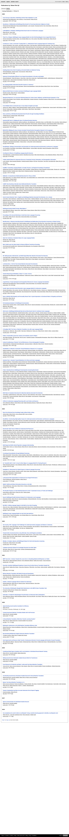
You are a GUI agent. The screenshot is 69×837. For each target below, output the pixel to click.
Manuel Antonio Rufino (20, 48)
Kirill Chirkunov (59, 107)
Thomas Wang (15, 454)
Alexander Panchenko (37, 125)
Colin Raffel (5, 458)
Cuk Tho (57, 437)
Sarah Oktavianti (40, 420)
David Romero (6, 371)
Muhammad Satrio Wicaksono (52, 432)
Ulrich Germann (62, 683)
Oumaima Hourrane (54, 136)
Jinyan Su (14, 200)
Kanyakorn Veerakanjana (54, 51)
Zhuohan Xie (56, 169)
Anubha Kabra (6, 446)
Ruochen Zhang (15, 38)
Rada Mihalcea (6, 179)
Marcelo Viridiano (45, 376)
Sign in (64, 1)
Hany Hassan (24, 666)
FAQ (30, 835)
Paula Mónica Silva (49, 373)
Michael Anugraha (32, 56)
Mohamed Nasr (46, 107)
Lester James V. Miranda (33, 312)
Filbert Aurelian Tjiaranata (8, 58)
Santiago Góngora (32, 371)
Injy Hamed (8, 192)
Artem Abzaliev (29, 378)
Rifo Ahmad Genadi (24, 60)
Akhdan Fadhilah (57, 312)
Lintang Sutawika (20, 304)
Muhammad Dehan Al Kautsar (29, 319)
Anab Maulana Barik (7, 60)
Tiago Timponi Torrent (51, 190)
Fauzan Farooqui (9, 189)
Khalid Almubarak (35, 456)
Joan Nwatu (16, 374)
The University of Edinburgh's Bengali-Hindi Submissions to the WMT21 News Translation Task (25, 588)
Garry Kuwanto (41, 226)
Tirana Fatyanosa (11, 438)
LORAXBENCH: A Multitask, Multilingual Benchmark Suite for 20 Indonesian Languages (23, 30)
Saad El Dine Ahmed (55, 265)
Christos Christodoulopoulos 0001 (31, 485)
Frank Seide (56, 683)
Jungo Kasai (5, 508)
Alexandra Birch (30, 685)
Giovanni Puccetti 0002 (61, 198)
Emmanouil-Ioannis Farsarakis (59, 627)
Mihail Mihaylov (24, 379)
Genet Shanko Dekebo (59, 352)
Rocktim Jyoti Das (31, 107)
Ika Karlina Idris (52, 161)
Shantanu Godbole (17, 109)
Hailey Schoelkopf (7, 456)
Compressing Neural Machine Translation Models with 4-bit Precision (19, 612)
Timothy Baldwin (21, 92)
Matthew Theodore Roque (14, 53)
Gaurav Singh (17, 549)
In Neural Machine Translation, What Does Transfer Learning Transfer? (19, 619)
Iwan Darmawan (19, 86)
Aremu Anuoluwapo (51, 446)
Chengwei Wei (40, 60)
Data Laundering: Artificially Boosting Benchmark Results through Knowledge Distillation (23, 113)
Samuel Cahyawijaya (7, 38)
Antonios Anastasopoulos (8, 472)
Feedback (34, 835)
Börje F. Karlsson (49, 65)
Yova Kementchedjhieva (15, 379)
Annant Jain (34, 78)
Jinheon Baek (12, 187)
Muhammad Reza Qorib (30, 46)
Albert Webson (56, 456)
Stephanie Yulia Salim (21, 231)
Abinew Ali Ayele (23, 125)
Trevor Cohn (12, 32)
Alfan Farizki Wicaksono (39, 154)
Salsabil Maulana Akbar (52, 290)
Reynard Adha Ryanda (62, 317)
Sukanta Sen (24, 589)
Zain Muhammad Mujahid (8, 268)
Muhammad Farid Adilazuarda (9, 19)
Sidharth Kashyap (16, 576)
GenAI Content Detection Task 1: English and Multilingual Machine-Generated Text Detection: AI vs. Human (27, 197)
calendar (13, 1)
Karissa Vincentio (24, 53)
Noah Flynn (55, 319)
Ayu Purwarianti (6, 148)
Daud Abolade (11, 226)
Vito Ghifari (19, 437)
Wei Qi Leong (54, 321)
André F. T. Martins (22, 685)
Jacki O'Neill (50, 275)
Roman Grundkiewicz (25, 576)
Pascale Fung (63, 291)
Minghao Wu (5, 239)
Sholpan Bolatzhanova (16, 185)
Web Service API (21, 835)
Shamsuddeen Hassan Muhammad (10, 122)
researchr (3, 1)
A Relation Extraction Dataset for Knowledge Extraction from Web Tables (19, 547)
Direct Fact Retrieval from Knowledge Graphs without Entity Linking (18, 412)
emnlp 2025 (5, 20)
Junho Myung (32, 228)
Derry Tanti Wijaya (47, 25)
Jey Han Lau (22, 528)
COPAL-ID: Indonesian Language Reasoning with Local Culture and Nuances (20, 401)
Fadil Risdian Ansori (42, 58)
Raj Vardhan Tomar (12, 202)
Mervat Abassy (26, 200)
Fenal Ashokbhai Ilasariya (41, 56)
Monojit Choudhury (49, 343)
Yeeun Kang (23, 78)
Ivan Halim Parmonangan (31, 317)
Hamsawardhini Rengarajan (41, 337)
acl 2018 (4, 687)
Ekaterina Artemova (7, 200)
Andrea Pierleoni (42, 485)
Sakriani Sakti (58, 438)
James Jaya (37, 316)
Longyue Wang (55, 330)
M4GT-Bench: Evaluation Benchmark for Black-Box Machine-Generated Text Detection (23, 393)
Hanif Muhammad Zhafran (48, 55)
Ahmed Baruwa (12, 508)
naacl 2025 (5, 40)
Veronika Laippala (7, 534)
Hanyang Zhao (48, 226)
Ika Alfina (11, 433)
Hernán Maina (13, 376)
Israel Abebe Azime (32, 379)
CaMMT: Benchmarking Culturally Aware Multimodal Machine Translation (19, 184)
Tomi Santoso (57, 567)
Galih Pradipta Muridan (41, 422)
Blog (27, 835)
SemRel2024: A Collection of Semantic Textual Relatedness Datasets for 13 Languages (23, 348)
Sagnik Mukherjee (20, 275)
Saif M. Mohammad (53, 125)
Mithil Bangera (22, 55)
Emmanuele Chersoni (19, 226)
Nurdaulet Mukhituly (18, 169)
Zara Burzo (14, 378)
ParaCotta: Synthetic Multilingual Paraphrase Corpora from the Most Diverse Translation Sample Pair (26, 565)
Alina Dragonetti (24, 386)
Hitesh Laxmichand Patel (58, 46)
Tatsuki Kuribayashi (18, 384)
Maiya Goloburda (43, 169)
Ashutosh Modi (57, 275)
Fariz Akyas (40, 161)
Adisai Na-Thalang (45, 50)
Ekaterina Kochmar (29, 171)
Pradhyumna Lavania (29, 275)
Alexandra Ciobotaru (13, 136)
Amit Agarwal (39, 46)
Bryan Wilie (50, 224)
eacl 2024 (5, 260)
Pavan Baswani (21, 352)
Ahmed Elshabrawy (7, 71)
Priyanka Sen (6, 542)
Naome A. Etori (60, 379)
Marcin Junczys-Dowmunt (15, 666)
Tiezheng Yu (14, 437)
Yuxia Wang (62, 169)
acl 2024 (4, 293)
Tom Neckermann (49, 683)
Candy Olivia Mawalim (58, 224)
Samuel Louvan (21, 583)
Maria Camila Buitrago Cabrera (34, 381)
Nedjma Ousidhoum (23, 122)
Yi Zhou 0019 (45, 125)
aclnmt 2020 (5, 615)
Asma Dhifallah (42, 534)
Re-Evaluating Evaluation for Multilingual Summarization (16, 303)
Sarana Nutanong (6, 100)
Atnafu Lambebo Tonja (16, 192)
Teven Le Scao (43, 454)
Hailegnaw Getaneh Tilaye (8, 355)
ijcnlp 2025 (5, 156)
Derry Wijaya (5, 216)
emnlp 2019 (5, 654)
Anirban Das (31, 224)
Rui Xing (41, 198)
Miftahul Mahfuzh (26, 148)
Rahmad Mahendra (23, 138)
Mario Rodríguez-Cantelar (17, 383)
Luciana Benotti (59, 374)
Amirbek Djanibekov (46, 321)
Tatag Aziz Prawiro (19, 641)
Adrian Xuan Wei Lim (30, 55)
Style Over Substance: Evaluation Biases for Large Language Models (19, 237)
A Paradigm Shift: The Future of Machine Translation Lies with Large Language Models (23, 329)
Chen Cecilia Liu (19, 19)
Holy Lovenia (34, 38)
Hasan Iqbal (64, 267)
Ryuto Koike (37, 202)
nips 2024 (5, 389)
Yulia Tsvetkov (63, 471)
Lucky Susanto (31, 25)
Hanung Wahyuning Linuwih (24, 422)
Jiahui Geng (15, 189)
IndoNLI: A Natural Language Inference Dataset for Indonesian (17, 581)
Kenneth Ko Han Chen (58, 60)
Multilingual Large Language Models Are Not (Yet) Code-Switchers (18, 513)
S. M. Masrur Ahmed (15, 177)
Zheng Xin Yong (47, 324)
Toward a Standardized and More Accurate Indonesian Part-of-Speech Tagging (21, 690)
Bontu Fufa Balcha (53, 379)
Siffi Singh (5, 549)
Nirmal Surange (34, 123)
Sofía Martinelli (58, 189)
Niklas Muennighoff (7, 454)
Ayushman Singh (12, 56)
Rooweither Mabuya (14, 138)
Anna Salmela (14, 534)
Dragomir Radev (20, 456)
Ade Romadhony (45, 498)
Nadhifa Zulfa (51, 567)
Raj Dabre (52, 187)
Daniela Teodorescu (42, 123)
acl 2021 (4, 598)
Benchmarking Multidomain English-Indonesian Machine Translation (18, 633)
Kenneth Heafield (31, 575)
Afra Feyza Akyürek (31, 596)
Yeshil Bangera (37, 50)
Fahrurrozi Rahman (30, 583)
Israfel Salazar (37, 190)
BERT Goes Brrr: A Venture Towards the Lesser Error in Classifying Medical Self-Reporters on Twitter (26, 558)
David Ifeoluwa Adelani (52, 123)
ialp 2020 (5, 643)
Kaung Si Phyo (18, 61)
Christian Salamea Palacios (60, 378)
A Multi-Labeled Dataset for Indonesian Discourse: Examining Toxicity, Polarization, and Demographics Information (29, 159)
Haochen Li (50, 56)
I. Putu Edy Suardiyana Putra (16, 714)
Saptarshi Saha (32, 60)
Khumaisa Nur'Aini (39, 25)
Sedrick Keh (19, 324)
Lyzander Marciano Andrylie (17, 154)
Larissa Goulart (49, 534)
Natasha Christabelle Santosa (27, 229)
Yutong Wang (48, 223)
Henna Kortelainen (57, 534)
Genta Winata (41, 471)
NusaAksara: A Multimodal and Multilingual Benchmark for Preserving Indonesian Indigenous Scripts (26, 24)
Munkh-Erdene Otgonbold (34, 374)
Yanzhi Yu (62, 53)
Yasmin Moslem (48, 319)
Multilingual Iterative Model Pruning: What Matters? (14, 208)
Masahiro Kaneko (6, 92)
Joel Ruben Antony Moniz (24, 45)
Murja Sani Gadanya (31, 136)
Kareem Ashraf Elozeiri (35, 200)
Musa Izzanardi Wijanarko (21, 25)
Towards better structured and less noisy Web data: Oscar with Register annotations (22, 532)
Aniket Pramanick (19, 190)
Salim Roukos (25, 109)
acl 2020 (4, 622)
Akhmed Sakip (14, 115)
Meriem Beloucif (63, 122)
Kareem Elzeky (41, 177)
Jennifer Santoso (43, 312)
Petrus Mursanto (26, 714)
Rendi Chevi (26, 79)
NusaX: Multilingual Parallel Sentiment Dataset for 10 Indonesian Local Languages (22, 497)
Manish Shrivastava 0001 (23, 140)
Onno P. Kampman (34, 65)
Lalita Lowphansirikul (25, 99)
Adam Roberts (29, 454)
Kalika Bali (35, 343)
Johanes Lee (16, 321)
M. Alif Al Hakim (12, 63)
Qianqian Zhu (44, 575)
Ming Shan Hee (57, 61)
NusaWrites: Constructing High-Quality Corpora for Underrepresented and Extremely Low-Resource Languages (28, 418)
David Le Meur (10, 374)
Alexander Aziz (23, 265)
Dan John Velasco (16, 60)
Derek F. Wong (48, 330)
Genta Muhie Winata (30, 355)
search (16, 1)
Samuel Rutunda (13, 140)
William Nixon (15, 55)
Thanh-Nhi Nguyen (16, 78)
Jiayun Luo (39, 61)
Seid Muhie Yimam (40, 122)
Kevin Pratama (30, 50)
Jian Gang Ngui (16, 337)
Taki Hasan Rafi (33, 51)
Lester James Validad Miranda (42, 63)
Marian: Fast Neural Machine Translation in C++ (14, 682)
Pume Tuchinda (16, 99)
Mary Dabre (46, 187)
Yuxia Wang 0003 (6, 257)
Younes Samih (53, 107)
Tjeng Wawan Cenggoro (35, 290)
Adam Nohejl (54, 223)
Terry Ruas (45, 131)
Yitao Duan (23, 330)
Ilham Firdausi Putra (22, 322)
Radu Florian (31, 109)
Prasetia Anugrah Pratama (27, 161)
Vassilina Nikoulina (50, 508)
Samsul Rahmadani (27, 433)
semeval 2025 (6, 127)
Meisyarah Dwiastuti (32, 61)
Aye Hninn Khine (38, 55)
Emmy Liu (12, 446)
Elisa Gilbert (40, 38)
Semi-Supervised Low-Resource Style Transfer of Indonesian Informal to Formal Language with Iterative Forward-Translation (31, 640)
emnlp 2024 (5, 270)
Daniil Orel (13, 190)
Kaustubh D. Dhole (58, 433)
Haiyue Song (43, 190)
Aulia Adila (39, 148)
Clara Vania (18, 216)
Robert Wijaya (26, 65)
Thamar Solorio (13, 179)
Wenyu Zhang (46, 317)
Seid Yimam (38, 355)
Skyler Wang (62, 177)
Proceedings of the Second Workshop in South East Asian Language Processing (21, 215)
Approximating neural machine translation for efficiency (16, 606)
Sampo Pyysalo (33, 536)
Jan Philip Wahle (48, 122)
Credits (11, 835)
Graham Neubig (23, 438)
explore (8, 1)
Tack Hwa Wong (33, 45)
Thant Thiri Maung (55, 45)
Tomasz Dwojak (27, 683)
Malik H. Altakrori (12, 107)
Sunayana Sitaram (29, 343)
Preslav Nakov (10, 109)
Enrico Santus (28, 226)
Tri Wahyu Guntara (7, 635)
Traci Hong (45, 161)
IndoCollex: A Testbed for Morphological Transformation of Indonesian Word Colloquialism (24, 594)
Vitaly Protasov (6, 140)
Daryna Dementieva (22, 136)
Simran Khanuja (17, 446)
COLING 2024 (6, 332)
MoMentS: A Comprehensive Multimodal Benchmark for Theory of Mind (19, 175)
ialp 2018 (5, 693)
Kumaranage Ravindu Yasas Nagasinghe (12, 386)
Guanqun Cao (38, 135)
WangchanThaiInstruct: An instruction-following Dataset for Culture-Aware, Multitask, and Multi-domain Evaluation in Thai (31, 97)
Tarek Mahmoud (6, 259)
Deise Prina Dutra (10, 536)
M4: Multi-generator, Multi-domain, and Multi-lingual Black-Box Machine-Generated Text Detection (25, 255)
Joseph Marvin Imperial (47, 46)
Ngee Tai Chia (36, 322)
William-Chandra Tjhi (58, 322)
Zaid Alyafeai (49, 456)
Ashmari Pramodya (38, 224)
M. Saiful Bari (50, 454)
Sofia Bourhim (42, 352)
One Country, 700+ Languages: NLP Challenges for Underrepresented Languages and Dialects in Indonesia (27, 524)
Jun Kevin (20, 65)
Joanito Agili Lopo (14, 316)
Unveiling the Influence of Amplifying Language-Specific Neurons (18, 153)
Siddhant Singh (37, 275)
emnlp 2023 (5, 474)
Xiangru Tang (14, 456)
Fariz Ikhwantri (34, 226)
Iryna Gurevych (27, 19)
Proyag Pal (5, 589)
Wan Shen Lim (11, 61)
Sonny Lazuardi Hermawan (9, 319)
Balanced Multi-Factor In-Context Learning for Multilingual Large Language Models (22, 91)
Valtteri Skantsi (18, 536)
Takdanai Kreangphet (32, 53)
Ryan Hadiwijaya (6, 316)
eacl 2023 (5, 502)
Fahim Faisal (26, 471)
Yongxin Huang (15, 71)
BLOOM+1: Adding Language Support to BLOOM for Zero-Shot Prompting (20, 505)
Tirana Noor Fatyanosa (59, 63)
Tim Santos (24, 61)
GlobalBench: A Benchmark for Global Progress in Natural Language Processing (21, 469)
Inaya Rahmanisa (6, 154)
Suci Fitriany (37, 567)
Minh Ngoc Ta (20, 200)
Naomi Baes (16, 135)
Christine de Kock (6, 123)
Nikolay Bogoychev (16, 575)
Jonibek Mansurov (51, 78)
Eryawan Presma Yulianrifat (20, 58)
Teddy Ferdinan (58, 55)
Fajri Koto (52, 63)
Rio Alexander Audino (54, 229)
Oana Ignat (29, 125)
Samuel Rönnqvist (22, 534)
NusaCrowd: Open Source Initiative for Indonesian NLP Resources (18, 428)
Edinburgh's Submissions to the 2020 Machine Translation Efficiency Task (20, 625)
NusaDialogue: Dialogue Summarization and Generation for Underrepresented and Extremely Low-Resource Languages (30, 146)
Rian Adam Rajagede (39, 48)
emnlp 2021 (5, 585)
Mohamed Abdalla (31, 350)
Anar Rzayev (25, 224)
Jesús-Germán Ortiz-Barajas (16, 79)
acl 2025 (4, 27)
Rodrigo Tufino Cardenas (46, 135)
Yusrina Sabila (34, 148)
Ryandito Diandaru (44, 316)
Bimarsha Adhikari (46, 265)
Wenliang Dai (25, 437)
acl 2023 (4, 415)
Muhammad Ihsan (27, 641)
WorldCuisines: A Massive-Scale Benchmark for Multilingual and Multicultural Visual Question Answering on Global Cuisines (31, 221)
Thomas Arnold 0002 (20, 259)
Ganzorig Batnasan (24, 374)
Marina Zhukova (58, 228)
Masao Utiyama (30, 210)
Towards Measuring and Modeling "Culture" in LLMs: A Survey (17, 273)
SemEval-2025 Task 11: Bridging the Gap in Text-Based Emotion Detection (20, 120)
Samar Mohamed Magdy (21, 107)
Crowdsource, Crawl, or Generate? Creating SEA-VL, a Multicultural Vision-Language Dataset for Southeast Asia (29, 43)
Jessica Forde (6, 304)
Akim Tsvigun (28, 198)
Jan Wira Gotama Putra (23, 228)
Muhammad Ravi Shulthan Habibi (17, 46)
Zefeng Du (12, 330)
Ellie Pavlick (10, 306)
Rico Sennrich (29, 620)
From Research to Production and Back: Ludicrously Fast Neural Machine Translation (22, 664)
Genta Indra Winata (30, 48)
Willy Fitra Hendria (41, 319)
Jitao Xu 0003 (18, 330)
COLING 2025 (6, 110)
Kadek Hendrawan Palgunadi (53, 53)
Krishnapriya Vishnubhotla (20, 355)
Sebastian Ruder (50, 322)
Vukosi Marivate (31, 138)
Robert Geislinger (40, 136)
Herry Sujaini (51, 438)
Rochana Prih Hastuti (7, 55)
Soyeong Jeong (37, 189)
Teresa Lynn (5, 107)
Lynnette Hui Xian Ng (14, 51)
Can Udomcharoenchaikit (32, 58)
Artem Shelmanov (12, 198)
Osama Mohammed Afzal (28, 202)
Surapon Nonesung (34, 99)
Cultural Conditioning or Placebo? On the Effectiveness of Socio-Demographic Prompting (23, 342)
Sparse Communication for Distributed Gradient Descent (16, 701)
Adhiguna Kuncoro (62, 464)
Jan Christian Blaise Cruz (25, 38)
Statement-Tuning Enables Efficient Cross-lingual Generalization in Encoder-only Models (23, 76)
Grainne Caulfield (44, 378)
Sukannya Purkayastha (29, 190)
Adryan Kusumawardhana (29, 86)
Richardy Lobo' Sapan (24, 51)
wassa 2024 (5, 299)
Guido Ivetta (21, 189)
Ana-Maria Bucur (23, 135)
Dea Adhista (12, 148)
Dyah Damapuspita (39, 437)
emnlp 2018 (5, 679)
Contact (7, 835)
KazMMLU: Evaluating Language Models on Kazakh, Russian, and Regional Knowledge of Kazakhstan (26, 167)
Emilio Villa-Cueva (7, 177)
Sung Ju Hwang (28, 414)
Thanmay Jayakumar (29, 189)
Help (15, 835)
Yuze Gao (51, 316)
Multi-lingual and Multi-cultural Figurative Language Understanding (18, 445)
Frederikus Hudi (62, 45)
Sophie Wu (53, 140)
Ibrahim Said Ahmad (25, 123)
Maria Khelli (40, 317)
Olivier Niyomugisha (42, 386)
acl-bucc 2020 (6, 636)
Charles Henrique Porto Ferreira (58, 138)
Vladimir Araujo (16, 125)
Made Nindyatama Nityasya (30, 402)
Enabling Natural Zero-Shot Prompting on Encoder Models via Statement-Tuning (21, 70)
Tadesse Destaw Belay (16, 123)
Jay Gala (49, 386)
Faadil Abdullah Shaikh (42, 78)
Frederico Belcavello (20, 187)
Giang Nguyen (61, 58)
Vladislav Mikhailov (35, 198)
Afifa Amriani (19, 224)
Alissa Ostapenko (33, 471)
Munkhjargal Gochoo (44, 374)
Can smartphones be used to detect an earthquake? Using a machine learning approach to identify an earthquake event (30, 713)
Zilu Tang (35, 161)
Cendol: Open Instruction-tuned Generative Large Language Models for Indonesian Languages (24, 288)
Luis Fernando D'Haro (33, 386)
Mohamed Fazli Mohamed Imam (58, 384)
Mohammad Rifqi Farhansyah (44, 45)
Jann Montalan (63, 314)
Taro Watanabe (18, 233)
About (2, 835)
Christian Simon (6, 51)
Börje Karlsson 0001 (29, 316)
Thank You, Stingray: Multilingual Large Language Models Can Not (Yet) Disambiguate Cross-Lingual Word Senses (29, 37)
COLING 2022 (6, 537)
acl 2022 (4, 529)
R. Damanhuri (23, 321)
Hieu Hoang (34, 683)
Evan (18, 56)
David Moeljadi (58, 422)
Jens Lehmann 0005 (20, 414)
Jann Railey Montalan (7, 337)
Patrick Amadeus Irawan (24, 223)
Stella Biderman (36, 454)
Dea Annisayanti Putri (26, 291)
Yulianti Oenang (35, 433)
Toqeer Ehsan (57, 187)
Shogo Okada (61, 231)
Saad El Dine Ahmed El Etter (46, 200)
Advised (8, 8)
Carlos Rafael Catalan (49, 48)
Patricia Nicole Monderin (55, 50)
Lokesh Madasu (25, 353)
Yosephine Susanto (30, 337)
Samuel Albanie (43, 456)
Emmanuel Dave (61, 290)
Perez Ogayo (59, 446)
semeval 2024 (6, 366)
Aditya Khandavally (33, 384)
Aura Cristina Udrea (33, 140)
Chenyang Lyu (39, 107)
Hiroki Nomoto (46, 38)
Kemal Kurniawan (53, 498)
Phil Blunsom (55, 464)
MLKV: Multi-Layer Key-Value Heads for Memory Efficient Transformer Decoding (21, 244)
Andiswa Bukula (30, 135)
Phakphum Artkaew (42, 53)
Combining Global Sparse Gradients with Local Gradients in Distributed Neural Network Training (25, 651)
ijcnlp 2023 (5, 425)
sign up (8, 719)
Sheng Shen (56, 454)
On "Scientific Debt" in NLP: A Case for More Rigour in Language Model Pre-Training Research (24, 463)
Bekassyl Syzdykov (7, 171)
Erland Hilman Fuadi (19, 402)
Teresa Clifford (36, 378)
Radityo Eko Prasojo (40, 402)
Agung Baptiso (19, 148)
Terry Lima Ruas (55, 122)
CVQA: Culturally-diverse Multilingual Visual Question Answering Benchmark (20, 370)
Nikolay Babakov (9, 135)
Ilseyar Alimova (58, 133)
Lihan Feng (28, 78)
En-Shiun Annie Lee (53, 231)
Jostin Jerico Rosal (14, 65)
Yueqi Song (63, 50)
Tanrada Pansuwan (13, 322)
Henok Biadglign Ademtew (42, 185)
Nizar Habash (37, 109)
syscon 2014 (5, 716)
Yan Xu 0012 (29, 322)
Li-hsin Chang (36, 534)
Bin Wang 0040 (40, 51)
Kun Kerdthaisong (32, 63)
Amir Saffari (18, 542)
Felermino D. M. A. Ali (7, 125)
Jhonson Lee (44, 290)
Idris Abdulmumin (31, 122)
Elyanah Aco (50, 312)
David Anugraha (6, 46)
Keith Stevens (27, 435)
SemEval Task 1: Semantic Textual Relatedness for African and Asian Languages (21, 360)
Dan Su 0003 (21, 435)
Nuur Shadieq (6, 291)
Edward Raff (62, 456)
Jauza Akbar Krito (23, 56)
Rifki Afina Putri (41, 223)
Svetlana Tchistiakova (52, 575)
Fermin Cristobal (48, 177)
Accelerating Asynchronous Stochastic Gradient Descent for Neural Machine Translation (23, 675)
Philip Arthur (31, 567)
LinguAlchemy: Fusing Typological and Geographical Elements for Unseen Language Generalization (26, 281)
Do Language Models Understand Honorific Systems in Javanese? (18, 84)
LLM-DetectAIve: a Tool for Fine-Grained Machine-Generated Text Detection (20, 263)
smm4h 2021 (5, 562)
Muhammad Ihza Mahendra (15, 291)
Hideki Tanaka (24, 210)
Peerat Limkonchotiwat (58, 65)
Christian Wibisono (57, 430)
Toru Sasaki (12, 259)
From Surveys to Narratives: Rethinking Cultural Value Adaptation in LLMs (20, 17)
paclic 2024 (5, 339)
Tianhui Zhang (23, 141)
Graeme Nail (38, 575)
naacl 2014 (5, 404)
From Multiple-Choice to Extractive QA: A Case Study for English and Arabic (20, 105)
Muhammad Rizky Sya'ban (21, 63)
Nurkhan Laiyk (15, 171)
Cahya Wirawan (34, 432)
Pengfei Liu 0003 (19, 471)
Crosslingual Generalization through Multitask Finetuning (16, 453)
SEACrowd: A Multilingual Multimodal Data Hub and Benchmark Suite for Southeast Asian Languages (26, 311)
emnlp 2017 (5, 705)
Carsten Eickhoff (59, 304)
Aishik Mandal (52, 189)
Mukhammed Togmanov (8, 169)
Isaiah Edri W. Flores (47, 60)
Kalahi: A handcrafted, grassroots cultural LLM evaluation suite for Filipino (20, 335)
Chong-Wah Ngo (38, 233)
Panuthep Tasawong (43, 99)
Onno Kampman (21, 314)
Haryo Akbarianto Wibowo (50, 154)
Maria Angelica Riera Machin (48, 228)
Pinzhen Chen (9, 576)
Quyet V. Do (60, 321)
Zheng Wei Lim (45, 189)
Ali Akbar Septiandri (43, 433)
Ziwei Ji (17, 438)
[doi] (15, 20)
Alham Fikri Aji (34, 19)
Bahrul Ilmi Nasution (10, 48)
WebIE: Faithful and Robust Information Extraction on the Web (17, 484)
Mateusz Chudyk (6, 628)
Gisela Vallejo (44, 381)
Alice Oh (32, 233)
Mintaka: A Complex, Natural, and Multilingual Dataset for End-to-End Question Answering (23, 541)
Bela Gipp (47, 136)
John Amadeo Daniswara (58, 56)
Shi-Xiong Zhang (12, 231)
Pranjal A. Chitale (55, 386)
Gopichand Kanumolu (16, 353)
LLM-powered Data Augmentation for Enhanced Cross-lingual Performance (20, 477)
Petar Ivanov (22, 257)
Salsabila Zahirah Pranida (21, 50)
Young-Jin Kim (6, 666)
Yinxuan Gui (35, 231)
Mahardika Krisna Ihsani (52, 58)
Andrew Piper (48, 138)
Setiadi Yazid (33, 714)
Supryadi (46, 51)
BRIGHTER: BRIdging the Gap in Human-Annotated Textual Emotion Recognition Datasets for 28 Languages (28, 130)
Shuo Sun (29, 321)
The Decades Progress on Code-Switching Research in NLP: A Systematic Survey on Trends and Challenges (28, 490)
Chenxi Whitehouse (48, 257)
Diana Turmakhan (26, 169)
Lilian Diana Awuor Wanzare (44, 140)
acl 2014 (4, 357)
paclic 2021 (5, 570)
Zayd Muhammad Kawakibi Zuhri (10, 246)
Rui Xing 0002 (52, 267)
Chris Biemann (35, 352)
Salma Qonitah (44, 567)
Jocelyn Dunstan (57, 373)
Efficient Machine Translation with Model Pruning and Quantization (18, 573)
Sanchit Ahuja (56, 350)
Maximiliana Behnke (7, 575)
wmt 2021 (5, 578)
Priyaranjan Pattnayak (10, 50)
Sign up (67, 1)
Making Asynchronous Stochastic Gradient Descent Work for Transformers (20, 657)
